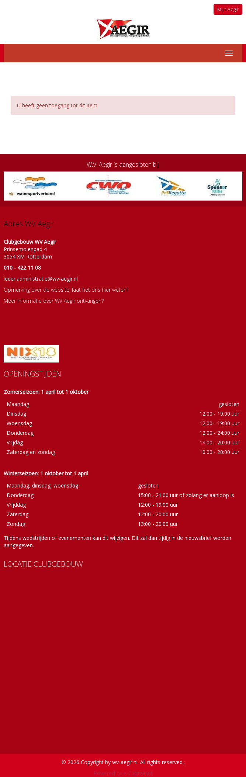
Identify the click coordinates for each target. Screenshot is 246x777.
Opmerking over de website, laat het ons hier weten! (66, 289)
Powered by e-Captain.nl (123, 773)
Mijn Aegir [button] (228, 9)
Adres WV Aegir (29, 224)
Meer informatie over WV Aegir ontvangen (52, 300)
